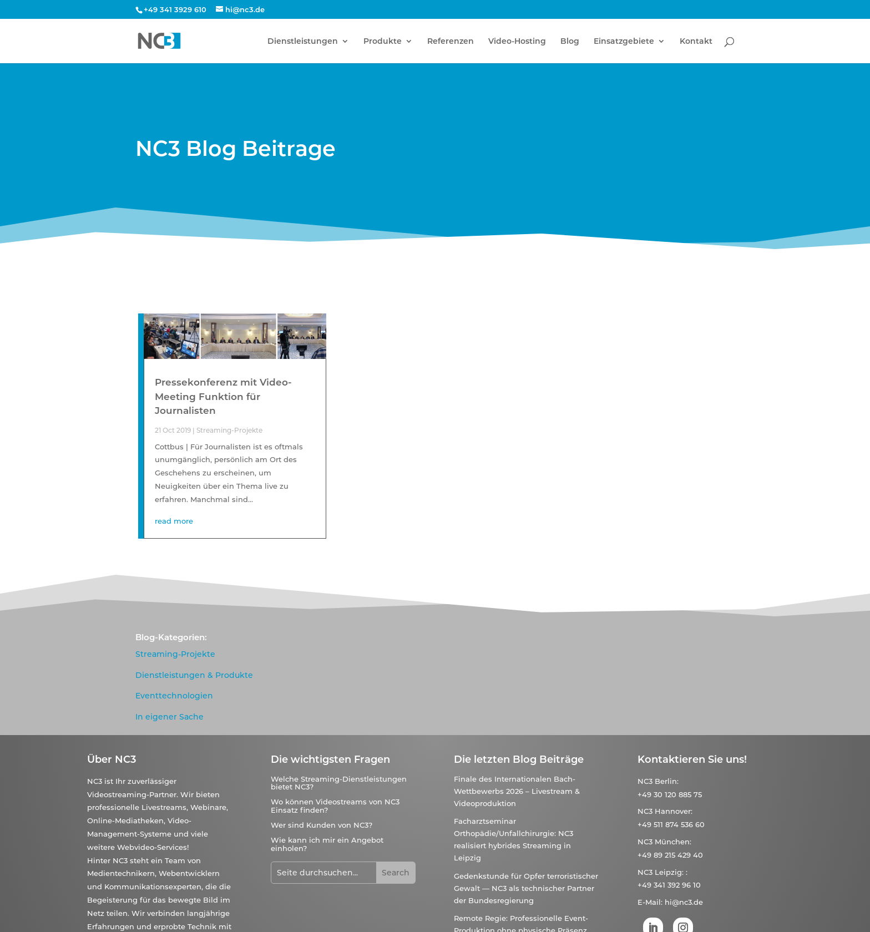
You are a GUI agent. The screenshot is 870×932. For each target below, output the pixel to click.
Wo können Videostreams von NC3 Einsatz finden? (335, 805)
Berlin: (667, 781)
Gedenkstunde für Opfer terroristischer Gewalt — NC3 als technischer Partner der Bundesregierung (526, 888)
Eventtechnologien (174, 696)
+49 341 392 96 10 (669, 884)
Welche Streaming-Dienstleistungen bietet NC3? (339, 782)
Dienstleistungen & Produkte (194, 675)
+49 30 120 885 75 (670, 794)
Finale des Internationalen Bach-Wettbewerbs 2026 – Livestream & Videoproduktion (517, 791)
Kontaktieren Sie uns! (692, 759)
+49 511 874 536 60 (671, 824)
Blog (569, 41)
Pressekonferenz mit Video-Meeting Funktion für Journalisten (223, 396)
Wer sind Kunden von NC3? (321, 824)
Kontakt (696, 41)
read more (174, 520)
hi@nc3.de (684, 902)
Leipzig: (669, 872)
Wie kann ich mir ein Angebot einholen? (327, 843)
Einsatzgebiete (624, 41)
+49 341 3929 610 (175, 9)
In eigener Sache (169, 717)
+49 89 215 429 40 (670, 854)
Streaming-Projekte (229, 430)
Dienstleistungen (302, 41)
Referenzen (450, 41)
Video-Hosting (517, 41)
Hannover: (673, 811)
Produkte (382, 41)
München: (673, 841)
